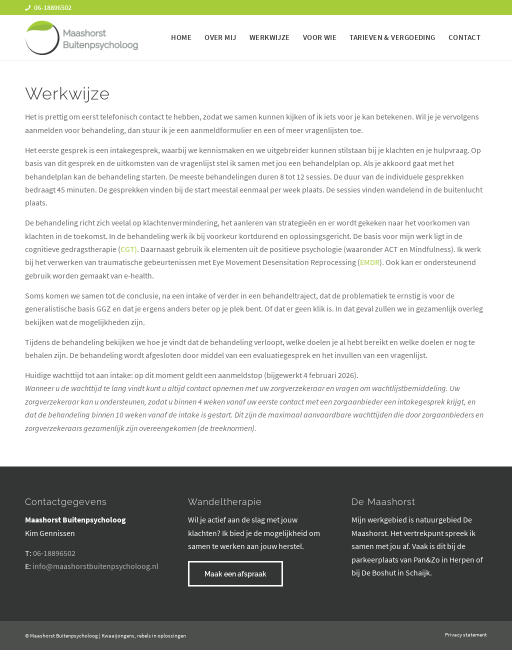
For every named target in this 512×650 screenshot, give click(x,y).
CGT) (128, 249)
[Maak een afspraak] (235, 573)
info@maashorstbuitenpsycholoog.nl (95, 566)
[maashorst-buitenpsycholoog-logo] (81, 37)
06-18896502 (54, 553)
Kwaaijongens (118, 635)
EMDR (370, 262)
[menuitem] (181, 37)
